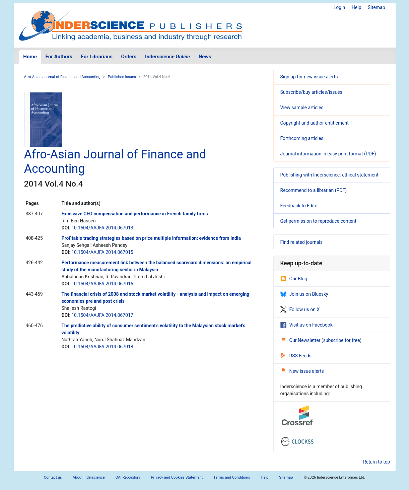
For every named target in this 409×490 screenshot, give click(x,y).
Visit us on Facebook (306, 325)
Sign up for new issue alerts (309, 76)
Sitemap (376, 7)
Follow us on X (300, 309)
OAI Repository (128, 477)
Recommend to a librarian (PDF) (313, 190)
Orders (128, 57)
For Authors (59, 57)
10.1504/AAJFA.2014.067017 (102, 315)
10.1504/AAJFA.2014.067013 (102, 227)
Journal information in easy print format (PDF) (328, 153)
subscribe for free (341, 340)
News (205, 57)
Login (339, 7)
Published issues (122, 77)
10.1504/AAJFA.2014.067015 (102, 252)
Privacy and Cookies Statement (177, 477)
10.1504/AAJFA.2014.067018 (102, 346)
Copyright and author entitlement (314, 123)
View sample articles (302, 107)
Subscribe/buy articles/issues (311, 92)
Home (30, 57)
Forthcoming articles (302, 138)
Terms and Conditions (231, 477)
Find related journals (301, 242)
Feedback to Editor (299, 205)
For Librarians (96, 57)
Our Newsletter (301, 340)
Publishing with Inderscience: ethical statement (329, 175)
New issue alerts (302, 371)
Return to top (376, 462)
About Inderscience (89, 477)
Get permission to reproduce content (318, 221)
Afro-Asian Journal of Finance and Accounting (62, 77)
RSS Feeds (296, 355)
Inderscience (167, 57)
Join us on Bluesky (304, 294)
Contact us (53, 477)
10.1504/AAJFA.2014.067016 (102, 283)
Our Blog (294, 278)
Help (356, 7)
